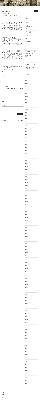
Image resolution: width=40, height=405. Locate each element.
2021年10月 (26, 138)
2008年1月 (26, 370)
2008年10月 (26, 357)
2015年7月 (26, 242)
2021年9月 (26, 140)
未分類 (26, 38)
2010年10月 (26, 322)
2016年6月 (26, 226)
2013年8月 (26, 272)
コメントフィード (4, 397)
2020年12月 (26, 153)
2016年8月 (26, 223)
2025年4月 (26, 90)
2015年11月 (26, 236)
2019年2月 (26, 179)
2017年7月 (26, 207)
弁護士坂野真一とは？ (27, 74)
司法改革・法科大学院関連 (28, 31)
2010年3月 (26, 332)
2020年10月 (26, 156)
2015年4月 (26, 246)
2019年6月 (26, 173)
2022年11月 (26, 121)
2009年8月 (26, 342)
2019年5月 (26, 175)
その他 (27, 18)
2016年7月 (26, 224)
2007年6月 (26, 380)
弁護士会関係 (27, 22)
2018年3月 (26, 195)
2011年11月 (26, 303)
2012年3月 (26, 297)
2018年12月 (26, 182)
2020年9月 (26, 157)
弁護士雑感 (26, 35)
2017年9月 (26, 204)
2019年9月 (26, 169)
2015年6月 (26, 243)
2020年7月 (26, 160)
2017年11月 (26, 201)
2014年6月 (26, 259)
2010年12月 (26, 319)
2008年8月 (26, 360)
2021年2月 (26, 150)
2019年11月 (26, 166)
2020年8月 (26, 159)
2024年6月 (26, 99)
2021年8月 (26, 141)
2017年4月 (26, 211)
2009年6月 (26, 345)
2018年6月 (26, 191)
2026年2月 (26, 80)
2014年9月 (26, 255)
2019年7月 (26, 172)
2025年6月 (26, 89)
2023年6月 (26, 112)
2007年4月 (26, 383)
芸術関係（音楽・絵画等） (29, 26)
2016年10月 (26, 220)
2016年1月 (26, 233)
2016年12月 (26, 217)
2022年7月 (26, 125)
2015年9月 (26, 239)
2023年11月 (26, 109)
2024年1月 (26, 106)
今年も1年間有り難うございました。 (29, 53)
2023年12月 (26, 108)
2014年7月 (26, 258)
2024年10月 (26, 96)
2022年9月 (26, 122)
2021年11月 (26, 137)
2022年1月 (26, 134)
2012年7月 (26, 291)
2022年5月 (26, 128)
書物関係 (27, 25)
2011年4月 (26, 313)
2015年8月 (26, 240)
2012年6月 (26, 293)
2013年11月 (26, 268)
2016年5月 (26, 227)
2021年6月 (26, 144)
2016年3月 (26, 230)
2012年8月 (26, 290)
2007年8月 (26, 377)
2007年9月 (26, 376)
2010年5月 (26, 329)
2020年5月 (26, 163)
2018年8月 (26, 188)
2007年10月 (26, 374)
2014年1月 (26, 265)
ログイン (3, 394)
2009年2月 (26, 351)
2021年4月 (26, 147)
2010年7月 (26, 326)
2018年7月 (26, 189)
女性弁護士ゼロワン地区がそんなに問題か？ (30, 55)
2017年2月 (26, 214)
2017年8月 (26, 205)
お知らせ (26, 28)
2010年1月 (26, 335)
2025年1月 (26, 93)
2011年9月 (26, 306)
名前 (3, 101)
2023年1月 (26, 118)
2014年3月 (26, 262)
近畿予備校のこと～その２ (28, 63)
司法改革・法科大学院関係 (29, 19)
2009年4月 (26, 348)
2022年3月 (26, 131)
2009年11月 (26, 338)
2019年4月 (26, 176)
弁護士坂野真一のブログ (10, 3)
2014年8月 (26, 256)
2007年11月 (26, 373)
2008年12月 (26, 354)
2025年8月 (26, 86)
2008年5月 (26, 364)
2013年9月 (26, 271)
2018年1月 (26, 198)
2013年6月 (26, 275)
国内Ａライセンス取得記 (28, 32)
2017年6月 (26, 208)
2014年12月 (26, 252)
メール (3, 105)
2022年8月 (26, 124)
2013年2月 (26, 281)
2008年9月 (26, 358)
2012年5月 (26, 294)
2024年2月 (26, 105)
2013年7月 (26, 274)
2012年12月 (26, 284)
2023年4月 (26, 115)
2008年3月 (26, 367)
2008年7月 (26, 361)
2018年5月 (26, 192)
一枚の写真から (27, 29)
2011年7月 (26, 309)
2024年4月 (26, 102)
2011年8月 (26, 307)
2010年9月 (26, 323)
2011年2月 (26, 316)
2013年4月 (26, 278)
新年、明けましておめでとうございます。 (30, 51)
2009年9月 (26, 341)
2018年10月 (26, 185)
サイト (3, 109)
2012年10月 (26, 287)
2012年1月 (26, 300)
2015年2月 (26, 249)
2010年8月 (26, 325)
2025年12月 (26, 83)
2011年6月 (26, 310)
